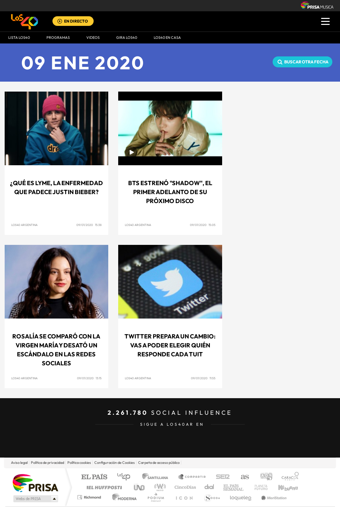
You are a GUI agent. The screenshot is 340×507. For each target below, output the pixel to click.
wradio (158, 487)
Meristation (273, 497)
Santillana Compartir (192, 477)
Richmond (90, 497)
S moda (211, 497)
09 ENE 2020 (83, 62)
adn (264, 477)
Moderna (122, 497)
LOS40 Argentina (24, 225)
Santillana (157, 477)
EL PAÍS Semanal (234, 487)
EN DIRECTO (76, 21)
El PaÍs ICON (184, 497)
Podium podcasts (155, 497)
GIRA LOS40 (126, 37)
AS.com (242, 477)
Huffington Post (103, 487)
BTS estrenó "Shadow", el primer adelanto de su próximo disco (170, 192)
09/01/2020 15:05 (202, 225)
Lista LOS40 (19, 37)
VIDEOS (93, 37)
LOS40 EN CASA (167, 37)
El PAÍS (94, 477)
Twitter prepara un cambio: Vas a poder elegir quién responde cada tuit (170, 345)
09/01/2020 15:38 (89, 225)
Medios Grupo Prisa (35, 499)
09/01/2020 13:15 (89, 378)
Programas (58, 37)
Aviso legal (19, 462)
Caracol (288, 477)
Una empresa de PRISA (35, 482)
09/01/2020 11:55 (203, 378)
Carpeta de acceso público (159, 462)
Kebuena (282, 487)
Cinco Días (184, 487)
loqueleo (241, 497)
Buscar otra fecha (306, 61)
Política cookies (79, 462)
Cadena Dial (209, 487)
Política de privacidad (47, 462)
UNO (139, 487)
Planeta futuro (258, 487)
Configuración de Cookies (114, 462)
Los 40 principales (126, 477)
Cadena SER (221, 477)
